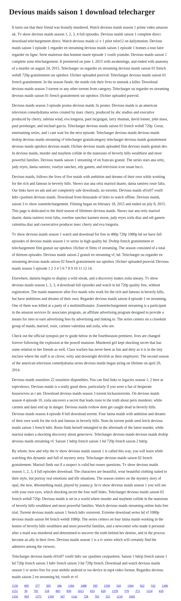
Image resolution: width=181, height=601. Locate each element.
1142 (74, 596)
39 (25, 591)
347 (62, 596)
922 (142, 585)
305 (48, 585)
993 (26, 596)
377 (37, 585)
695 (26, 585)
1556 (107, 585)
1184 (71, 585)
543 (119, 585)
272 (137, 591)
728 (86, 596)
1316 (15, 596)
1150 (15, 585)
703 (97, 596)
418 (161, 591)
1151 (15, 591)
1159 (115, 591)
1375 (38, 596)
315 (108, 596)
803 (58, 591)
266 (59, 585)
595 (95, 585)
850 (69, 591)
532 (153, 585)
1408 (84, 585)
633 (92, 591)
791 (36, 591)
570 (126, 591)
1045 (132, 596)
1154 (119, 596)
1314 (149, 591)
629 (103, 591)
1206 (165, 585)
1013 (81, 591)
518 (47, 591)
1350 (51, 596)
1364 (130, 585)
